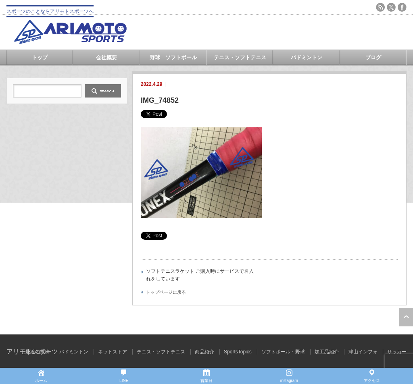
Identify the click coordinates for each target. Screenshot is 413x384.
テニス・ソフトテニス (240, 57)
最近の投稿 (37, 352)
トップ (40, 57)
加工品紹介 (327, 352)
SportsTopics (238, 352)
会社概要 (106, 57)
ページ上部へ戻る (406, 317)
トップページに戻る (166, 292)
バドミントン (306, 57)
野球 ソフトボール (173, 57)
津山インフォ (363, 352)
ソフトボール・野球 (283, 352)
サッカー (397, 352)
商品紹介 (204, 352)
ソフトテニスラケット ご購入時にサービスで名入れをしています (200, 275)
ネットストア (112, 352)
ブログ (373, 57)
